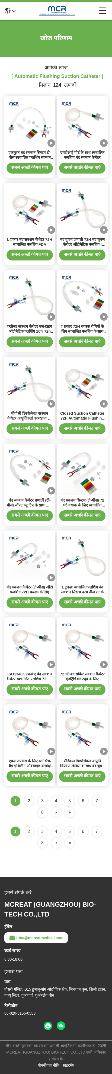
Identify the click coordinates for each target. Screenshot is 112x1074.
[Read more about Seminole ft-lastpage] (70, 843)
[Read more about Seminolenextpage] (56, 843)
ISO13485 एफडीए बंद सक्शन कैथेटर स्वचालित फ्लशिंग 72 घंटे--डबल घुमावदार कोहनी (30, 679)
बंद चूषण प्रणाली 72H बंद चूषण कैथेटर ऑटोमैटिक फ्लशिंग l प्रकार (82, 244)
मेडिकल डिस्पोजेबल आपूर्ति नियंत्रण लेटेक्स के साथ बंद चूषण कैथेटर (82, 766)
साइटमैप (68, 1065)
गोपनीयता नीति (48, 1065)
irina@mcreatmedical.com (36, 938)
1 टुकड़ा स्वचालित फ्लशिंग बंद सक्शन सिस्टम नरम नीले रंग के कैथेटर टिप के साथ (82, 592)
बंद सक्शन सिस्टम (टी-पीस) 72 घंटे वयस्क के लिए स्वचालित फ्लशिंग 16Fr (82, 505)
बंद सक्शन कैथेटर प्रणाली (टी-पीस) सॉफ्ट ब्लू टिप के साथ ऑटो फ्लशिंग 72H (29, 505)
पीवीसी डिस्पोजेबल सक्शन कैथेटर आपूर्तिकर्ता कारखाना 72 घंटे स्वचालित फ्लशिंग (29, 418)
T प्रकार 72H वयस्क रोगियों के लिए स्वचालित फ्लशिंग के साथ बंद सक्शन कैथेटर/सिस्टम (82, 331)
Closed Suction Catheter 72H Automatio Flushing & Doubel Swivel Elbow (82, 418)
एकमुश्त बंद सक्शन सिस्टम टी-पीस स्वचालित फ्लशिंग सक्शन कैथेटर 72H (29, 157)
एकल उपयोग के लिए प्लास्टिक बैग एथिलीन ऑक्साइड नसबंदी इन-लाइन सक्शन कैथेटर (30, 766)
